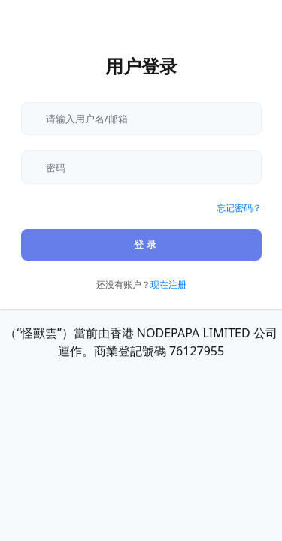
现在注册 (168, 284)
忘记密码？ (239, 207)
